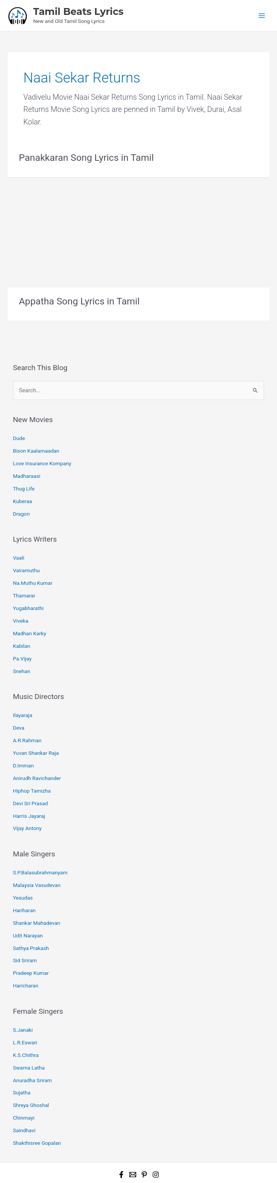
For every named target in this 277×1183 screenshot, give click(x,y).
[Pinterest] (144, 1134)
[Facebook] (121, 1134)
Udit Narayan (28, 906)
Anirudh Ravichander (37, 757)
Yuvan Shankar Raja (36, 734)
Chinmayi (23, 1079)
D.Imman (23, 746)
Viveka (20, 608)
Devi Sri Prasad (30, 781)
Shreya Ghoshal (31, 1068)
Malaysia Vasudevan (37, 859)
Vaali (18, 549)
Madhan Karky (29, 620)
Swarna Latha (29, 1032)
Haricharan (26, 953)
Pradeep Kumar (31, 942)
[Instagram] (155, 1134)
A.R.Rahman (27, 722)
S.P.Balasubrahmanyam (40, 848)
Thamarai (24, 585)
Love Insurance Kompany (42, 459)
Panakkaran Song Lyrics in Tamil (83, 156)
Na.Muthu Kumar (32, 573)
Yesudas (23, 871)
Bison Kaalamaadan (36, 447)
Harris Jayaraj (29, 793)
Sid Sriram (25, 930)
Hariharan (24, 883)
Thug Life (24, 482)
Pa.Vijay (22, 644)
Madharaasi (27, 471)
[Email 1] (132, 1134)
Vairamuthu (26, 561)
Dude (19, 435)
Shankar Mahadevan (36, 895)
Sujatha (22, 1056)
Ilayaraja (23, 699)
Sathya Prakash (31, 918)
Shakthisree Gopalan (37, 1103)
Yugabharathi (28, 596)
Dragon (21, 506)
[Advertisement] (138, 229)
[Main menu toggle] (262, 15)
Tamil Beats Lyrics (78, 11)
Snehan (21, 655)
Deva (18, 710)
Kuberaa (22, 494)
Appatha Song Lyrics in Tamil (77, 300)
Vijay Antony (27, 804)
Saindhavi (24, 1091)
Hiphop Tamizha (32, 769)
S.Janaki (23, 997)
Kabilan (21, 632)
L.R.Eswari (25, 1009)
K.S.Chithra (26, 1021)
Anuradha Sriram (32, 1044)
